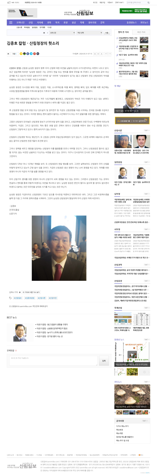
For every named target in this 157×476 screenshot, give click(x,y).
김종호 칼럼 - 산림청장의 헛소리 (33, 43)
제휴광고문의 (29, 455)
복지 (57, 22)
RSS (141, 455)
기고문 (49, 27)
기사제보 (39, 455)
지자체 (40, 22)
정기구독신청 (60, 455)
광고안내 (19, 455)
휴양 (66, 22)
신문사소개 (10, 455)
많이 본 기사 (123, 32)
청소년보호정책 (94, 455)
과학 (49, 22)
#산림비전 (53, 298)
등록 (104, 361)
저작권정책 (123, 455)
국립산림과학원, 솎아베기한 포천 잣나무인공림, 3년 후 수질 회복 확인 (133, 364)
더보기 (146, 130)
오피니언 (20, 22)
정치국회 (92, 22)
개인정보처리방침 (81, 455)
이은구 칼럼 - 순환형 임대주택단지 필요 (52, 328)
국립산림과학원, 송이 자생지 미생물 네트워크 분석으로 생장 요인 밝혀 (133, 407)
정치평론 (42, 27)
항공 (74, 22)
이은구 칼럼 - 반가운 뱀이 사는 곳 (50, 336)
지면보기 (110, 2)
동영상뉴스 (132, 22)
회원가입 (102, 2)
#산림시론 (41, 298)
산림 (31, 22)
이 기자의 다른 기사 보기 (31, 292)
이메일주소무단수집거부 (110, 455)
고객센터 (133, 455)
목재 (82, 22)
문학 (102, 22)
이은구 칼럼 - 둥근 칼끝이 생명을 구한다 (52, 325)
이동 (106, 33)
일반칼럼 (34, 27)
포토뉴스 (144, 22)
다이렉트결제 (49, 455)
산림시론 (19, 27)
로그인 (95, 2)
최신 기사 (141, 32)
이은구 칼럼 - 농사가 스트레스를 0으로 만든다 (55, 332)
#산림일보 (18, 298)
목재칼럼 (27, 27)
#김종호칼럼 (29, 298)
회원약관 (70, 455)
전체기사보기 (119, 2)
